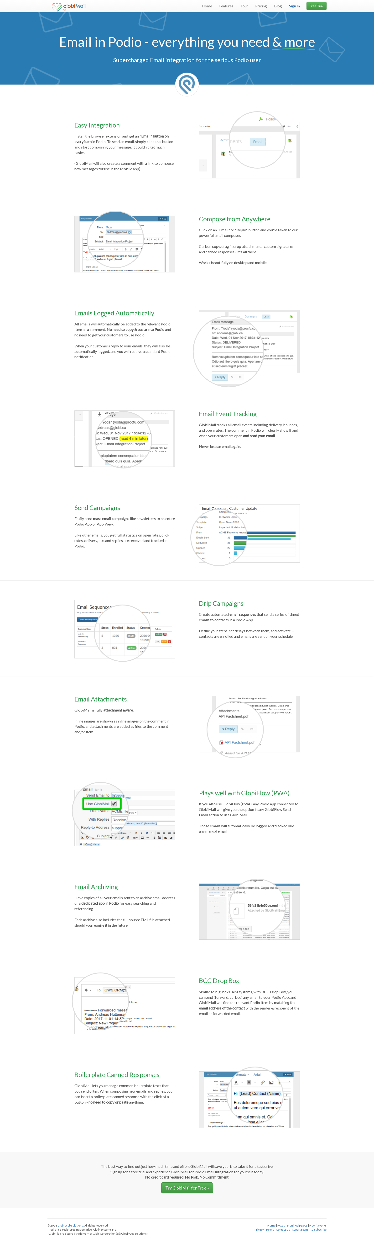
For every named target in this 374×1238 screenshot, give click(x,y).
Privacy (259, 1229)
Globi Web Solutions (70, 1225)
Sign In (294, 6)
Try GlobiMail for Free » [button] (187, 1187)
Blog (278, 6)
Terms (270, 1229)
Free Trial (316, 6)
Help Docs (301, 1225)
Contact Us (283, 1229)
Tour (244, 6)
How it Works (318, 1225)
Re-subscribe (318, 1229)
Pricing (261, 6)
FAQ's (281, 1225)
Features (226, 6)
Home (207, 6)
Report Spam (300, 1229)
